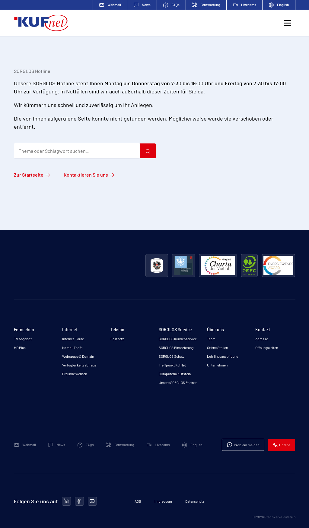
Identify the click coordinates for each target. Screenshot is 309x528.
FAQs (171, 5)
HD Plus (20, 347)
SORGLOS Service (175, 329)
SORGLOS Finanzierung (176, 347)
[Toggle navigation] (287, 23)
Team (211, 339)
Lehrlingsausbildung (222, 356)
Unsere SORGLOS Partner (178, 382)
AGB (138, 501)
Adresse (261, 339)
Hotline (281, 445)
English (279, 5)
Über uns (215, 329)
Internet (70, 329)
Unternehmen (217, 365)
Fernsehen (24, 329)
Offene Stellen (217, 347)
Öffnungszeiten (266, 347)
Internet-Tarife (73, 339)
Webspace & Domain (78, 356)
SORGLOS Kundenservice (178, 339)
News (142, 5)
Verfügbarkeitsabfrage (79, 365)
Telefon (117, 329)
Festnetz (117, 339)
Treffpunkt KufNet (172, 365)
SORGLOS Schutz (171, 356)
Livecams (244, 5)
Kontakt (262, 329)
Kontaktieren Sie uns (86, 175)
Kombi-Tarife (72, 347)
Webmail (110, 5)
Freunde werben (74, 374)
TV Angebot (23, 339)
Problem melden (243, 445)
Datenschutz (194, 501)
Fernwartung (206, 5)
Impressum (163, 501)
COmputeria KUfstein (175, 374)
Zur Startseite (28, 175)
